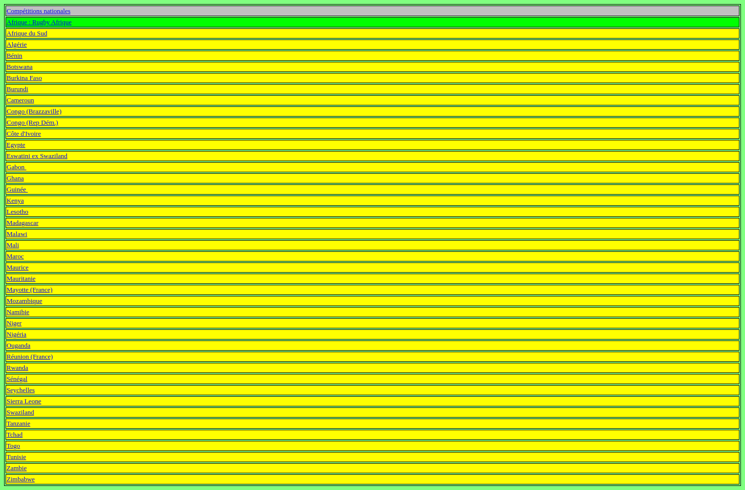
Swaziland (20, 412)
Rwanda (17, 367)
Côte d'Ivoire (24, 133)
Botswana (19, 66)
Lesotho (17, 211)
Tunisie (16, 457)
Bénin (14, 55)
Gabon (16, 167)
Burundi (17, 89)
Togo (13, 445)
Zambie (17, 468)
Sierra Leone (24, 401)
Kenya (15, 200)
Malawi (17, 234)
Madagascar (23, 223)
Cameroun (20, 100)
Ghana (15, 178)
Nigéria (16, 334)
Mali (13, 245)
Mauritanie (21, 278)
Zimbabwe (21, 479)
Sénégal (17, 379)
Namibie (18, 312)
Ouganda (18, 345)
